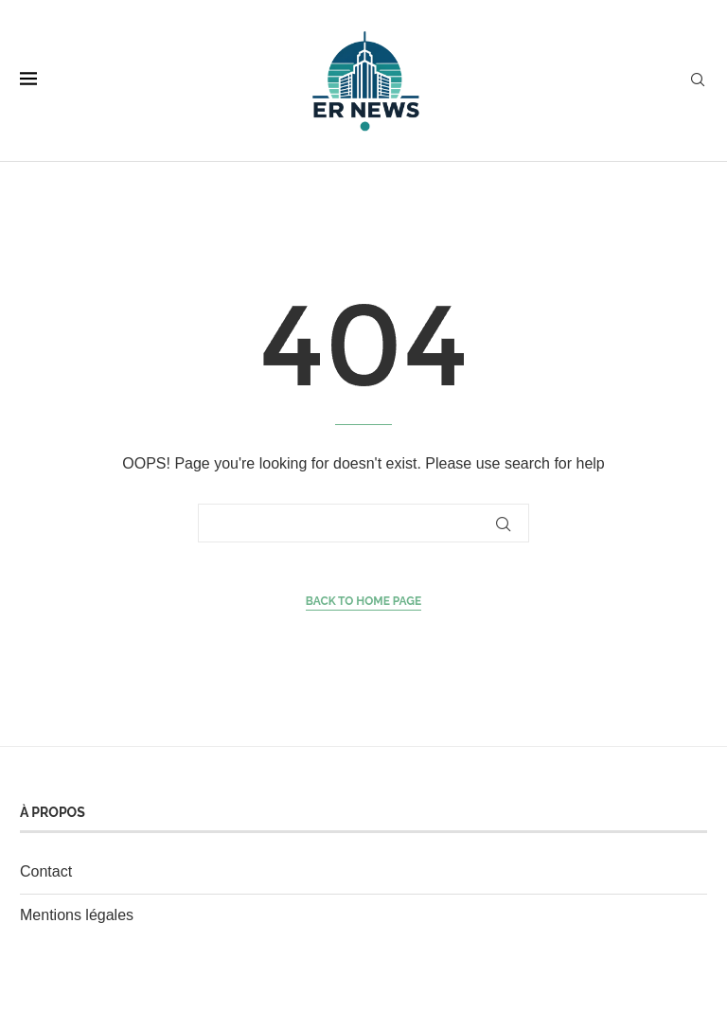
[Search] (697, 80)
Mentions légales (76, 915)
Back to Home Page (364, 601)
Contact (46, 871)
